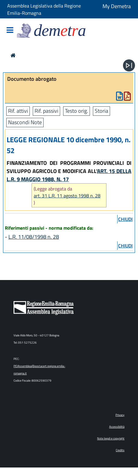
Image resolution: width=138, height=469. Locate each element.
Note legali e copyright (110, 438)
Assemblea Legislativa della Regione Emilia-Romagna (44, 9)
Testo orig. (76, 111)
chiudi (125, 219)
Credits (120, 450)
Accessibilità (116, 426)
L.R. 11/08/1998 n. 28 (33, 237)
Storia (101, 111)
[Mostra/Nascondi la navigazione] (10, 30)
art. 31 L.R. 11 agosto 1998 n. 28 (67, 195)
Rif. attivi (18, 111)
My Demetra (117, 6)
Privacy (119, 415)
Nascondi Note (25, 122)
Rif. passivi (46, 111)
